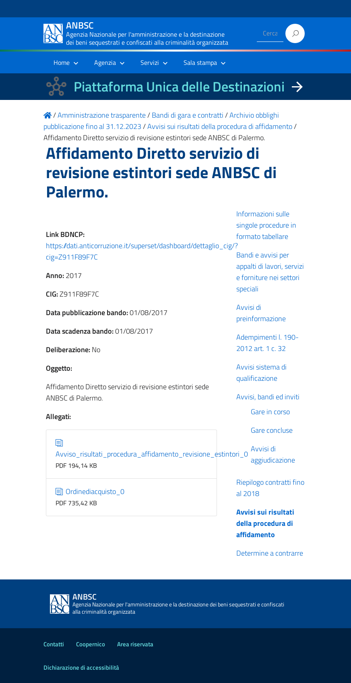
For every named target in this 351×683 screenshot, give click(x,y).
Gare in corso (270, 411)
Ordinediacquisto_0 (90, 491)
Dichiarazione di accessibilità (81, 667)
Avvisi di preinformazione (261, 313)
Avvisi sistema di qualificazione (261, 372)
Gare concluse (272, 430)
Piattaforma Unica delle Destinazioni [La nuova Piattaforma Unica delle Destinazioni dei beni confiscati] (179, 86)
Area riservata (135, 644)
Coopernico (90, 644)
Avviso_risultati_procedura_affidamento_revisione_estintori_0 (152, 448)
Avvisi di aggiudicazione (273, 454)
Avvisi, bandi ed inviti (267, 396)
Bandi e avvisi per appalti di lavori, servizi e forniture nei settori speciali (270, 271)
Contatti (53, 644)
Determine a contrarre (269, 553)
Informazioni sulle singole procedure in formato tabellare (266, 225)
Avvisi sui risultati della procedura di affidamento (265, 523)
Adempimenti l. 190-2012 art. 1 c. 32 (267, 343)
